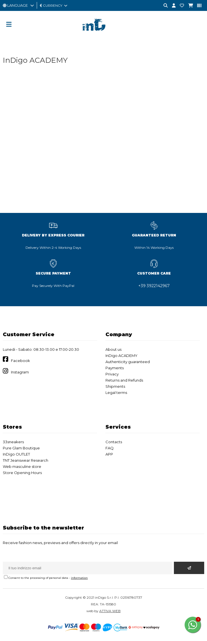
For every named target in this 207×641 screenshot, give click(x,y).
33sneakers (13, 442)
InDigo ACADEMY (121, 355)
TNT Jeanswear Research (25, 460)
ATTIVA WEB (110, 611)
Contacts (113, 442)
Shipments (115, 386)
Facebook (20, 360)
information (79, 578)
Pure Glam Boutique (21, 448)
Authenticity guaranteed (127, 361)
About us (113, 349)
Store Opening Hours (22, 472)
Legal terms (116, 392)
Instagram (20, 372)
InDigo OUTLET (16, 454)
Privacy (112, 374)
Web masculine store (22, 466)
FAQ (109, 448)
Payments (114, 368)
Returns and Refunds (124, 380)
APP (109, 454)
